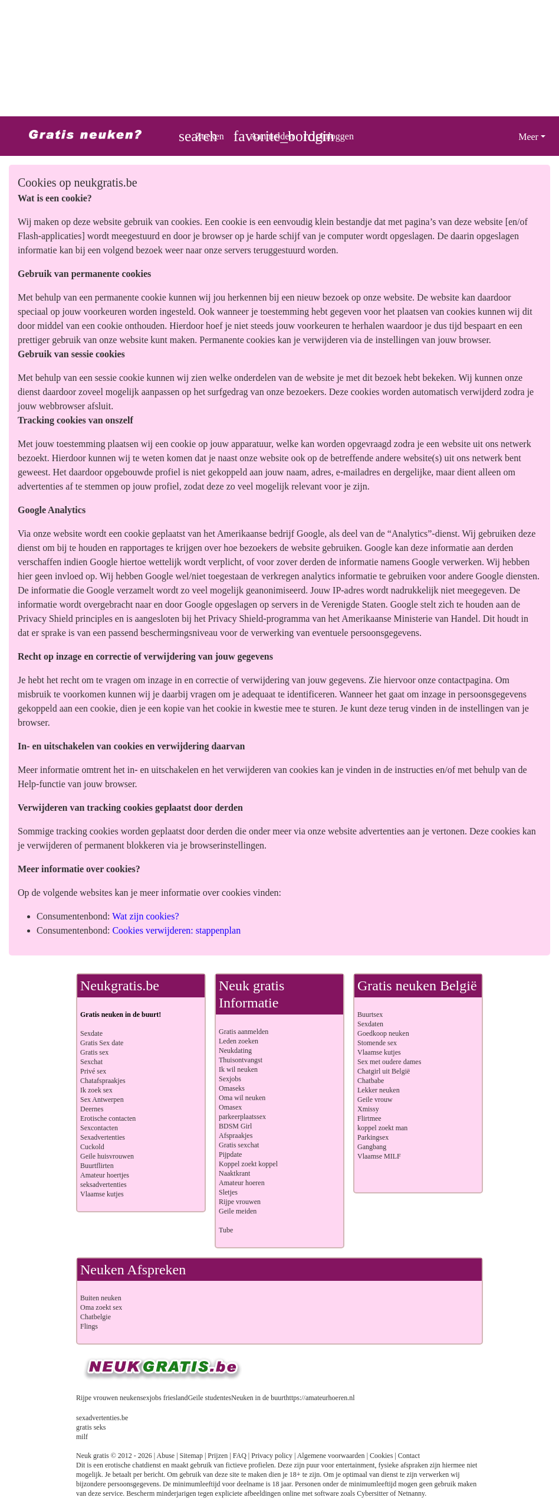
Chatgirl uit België (383, 1071)
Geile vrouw (375, 1099)
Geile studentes (210, 1398)
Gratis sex (94, 1052)
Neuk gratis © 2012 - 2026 (114, 1455)
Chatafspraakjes (103, 1081)
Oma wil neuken (242, 1098)
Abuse (166, 1455)
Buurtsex (370, 1014)
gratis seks (91, 1427)
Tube (226, 1230)
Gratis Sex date (101, 1043)
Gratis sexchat (239, 1145)
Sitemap (191, 1455)
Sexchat (91, 1062)
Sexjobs (230, 1079)
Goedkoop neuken (383, 1033)
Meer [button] (528, 137)
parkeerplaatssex (242, 1117)
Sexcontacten (99, 1128)
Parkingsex (373, 1137)
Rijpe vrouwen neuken (108, 1398)
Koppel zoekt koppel (248, 1164)
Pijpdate (230, 1154)
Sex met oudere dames (389, 1062)
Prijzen (218, 1455)
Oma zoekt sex (101, 1307)
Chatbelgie (95, 1317)
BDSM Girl (235, 1126)
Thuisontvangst (240, 1060)
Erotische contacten (108, 1118)
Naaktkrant (234, 1173)
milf (82, 1437)
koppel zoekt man (382, 1128)
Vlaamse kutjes (102, 1194)
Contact (409, 1455)
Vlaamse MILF (379, 1156)
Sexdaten (370, 1024)
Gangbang (371, 1147)
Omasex (230, 1107)
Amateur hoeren (242, 1183)
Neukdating (235, 1050)
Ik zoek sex (96, 1090)
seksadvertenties (103, 1184)
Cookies (381, 1455)
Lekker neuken (378, 1090)
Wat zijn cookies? (145, 916)
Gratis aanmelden (243, 1032)
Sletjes (228, 1192)
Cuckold (92, 1147)
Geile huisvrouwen (107, 1156)
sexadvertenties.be (102, 1418)
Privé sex (93, 1071)
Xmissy (368, 1109)
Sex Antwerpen (102, 1099)
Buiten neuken (100, 1298)
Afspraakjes (235, 1135)
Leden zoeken (238, 1041)
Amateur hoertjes (104, 1175)
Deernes (91, 1109)
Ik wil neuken (238, 1069)
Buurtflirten (97, 1166)
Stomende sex (377, 1043)
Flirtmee (369, 1118)
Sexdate (91, 1033)
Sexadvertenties (102, 1137)
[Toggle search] (201, 136)
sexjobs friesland (164, 1398)
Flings (89, 1326)
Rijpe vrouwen (240, 1202)
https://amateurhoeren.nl (320, 1398)
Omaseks (232, 1088)
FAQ (239, 1455)
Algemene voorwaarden (331, 1455)
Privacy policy (271, 1455)
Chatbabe (370, 1081)
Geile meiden (238, 1211)
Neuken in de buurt (258, 1398)
